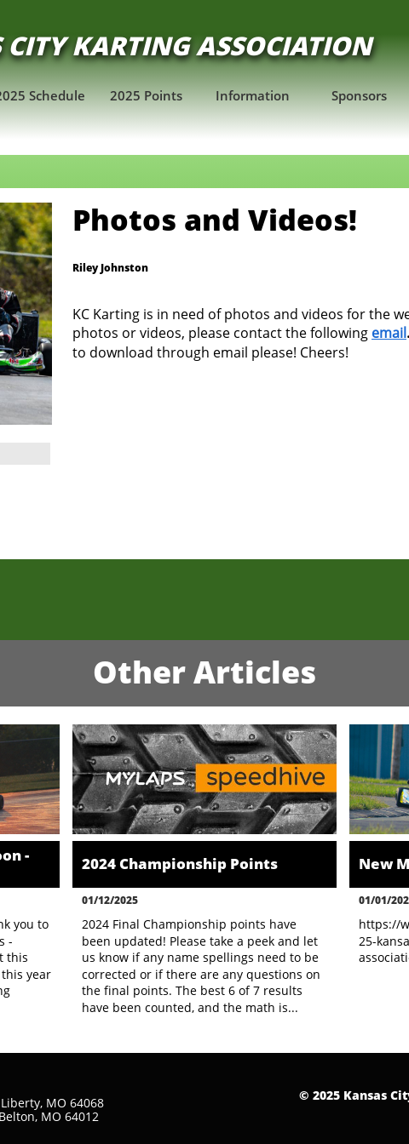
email (389, 332)
